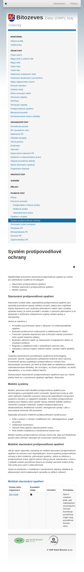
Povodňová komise (19, 126)
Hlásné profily (17, 41)
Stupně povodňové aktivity (23, 161)
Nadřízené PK (17, 134)
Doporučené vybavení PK (22, 153)
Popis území (16, 55)
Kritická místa (17, 89)
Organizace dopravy (20, 168)
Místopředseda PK (19, 232)
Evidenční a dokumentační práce (26, 157)
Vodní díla (15, 70)
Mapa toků (15, 62)
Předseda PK (17, 228)
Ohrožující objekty (19, 105)
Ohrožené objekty (19, 97)
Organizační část (19, 122)
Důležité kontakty (18, 138)
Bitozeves (26, 17)
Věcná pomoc (17, 142)
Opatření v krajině (19, 216)
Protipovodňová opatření (22, 108)
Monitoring (16, 37)
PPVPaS (15, 101)
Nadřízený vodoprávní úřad (23, 74)
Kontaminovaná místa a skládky (25, 116)
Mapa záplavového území (22, 82)
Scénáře (15, 181)
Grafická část (18, 174)
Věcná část (16, 51)
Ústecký (14, 25)
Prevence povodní (19, 201)
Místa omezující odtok (21, 93)
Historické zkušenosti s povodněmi (26, 78)
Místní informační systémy (23, 165)
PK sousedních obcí (20, 130)
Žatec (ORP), (55, 18)
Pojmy (13, 197)
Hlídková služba (20, 209)
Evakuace (15, 145)
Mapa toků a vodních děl (22, 59)
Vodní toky (15, 66)
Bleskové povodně (19, 112)
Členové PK (16, 236)
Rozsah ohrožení (18, 85)
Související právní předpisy (23, 224)
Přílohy (14, 187)
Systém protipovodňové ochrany (25, 220)
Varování (15, 149)
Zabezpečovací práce (23, 213)
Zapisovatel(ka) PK (19, 239)
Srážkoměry (16, 45)
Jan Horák (13, 494)
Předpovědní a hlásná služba (26, 205)
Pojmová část (18, 193)
